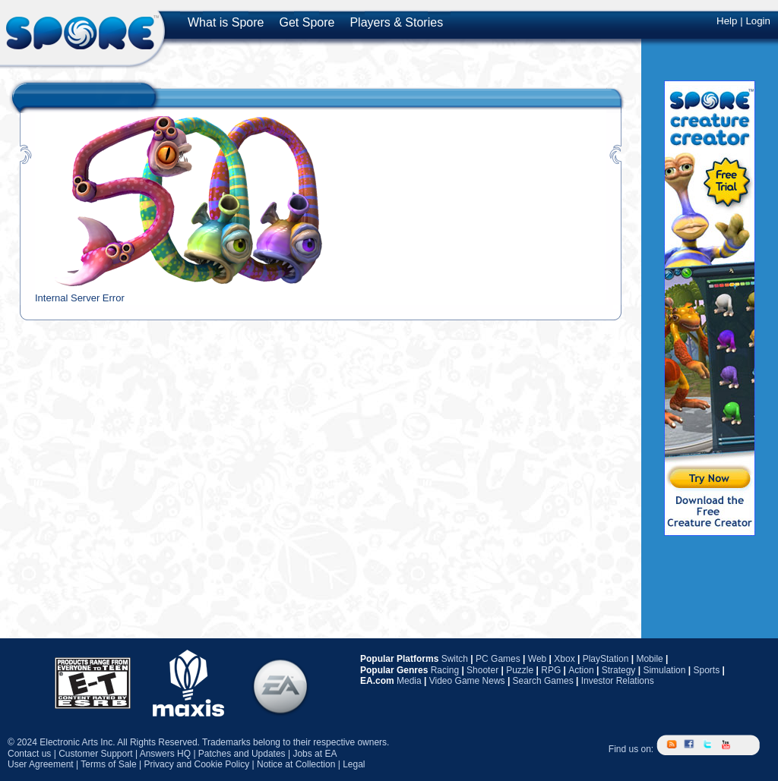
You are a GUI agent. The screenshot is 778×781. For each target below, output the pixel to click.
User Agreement (41, 764)
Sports (706, 670)
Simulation (664, 670)
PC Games (498, 658)
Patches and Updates (242, 753)
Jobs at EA (315, 753)
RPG (551, 670)
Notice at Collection (296, 764)
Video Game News (467, 681)
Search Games (543, 681)
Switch (454, 658)
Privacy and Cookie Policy (196, 764)
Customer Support (95, 753)
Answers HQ (165, 753)
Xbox (564, 658)
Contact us (29, 753)
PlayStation (606, 658)
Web (537, 658)
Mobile (649, 658)
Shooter (482, 670)
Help (726, 21)
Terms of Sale (108, 764)
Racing (445, 670)
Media (409, 681)
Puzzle (519, 670)
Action (580, 670)
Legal (354, 764)
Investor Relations (617, 681)
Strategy (619, 670)
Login (757, 21)
